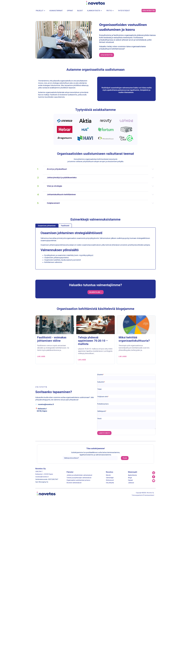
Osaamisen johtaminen (47, 226)
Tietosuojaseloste (137, 495)
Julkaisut (131, 483)
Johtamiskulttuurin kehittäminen (100, 194)
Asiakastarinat (56, 11)
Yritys (109, 11)
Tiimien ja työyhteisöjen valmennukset (79, 478)
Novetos (109, 472)
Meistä (108, 475)
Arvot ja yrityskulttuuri (100, 169)
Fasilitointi (65, 226)
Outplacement (100, 203)
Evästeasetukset (149, 495)
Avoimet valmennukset (74, 483)
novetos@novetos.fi (46, 404)
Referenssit (110, 480)
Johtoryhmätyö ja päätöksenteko (100, 177)
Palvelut (39, 11)
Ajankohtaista (93, 11)
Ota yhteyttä (110, 483)
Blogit (80, 11)
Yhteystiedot (124, 11)
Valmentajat (109, 478)
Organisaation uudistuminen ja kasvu (78, 480)
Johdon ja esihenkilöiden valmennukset (79, 475)
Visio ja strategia (100, 186)
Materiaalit (132, 472)
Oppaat (70, 11)
